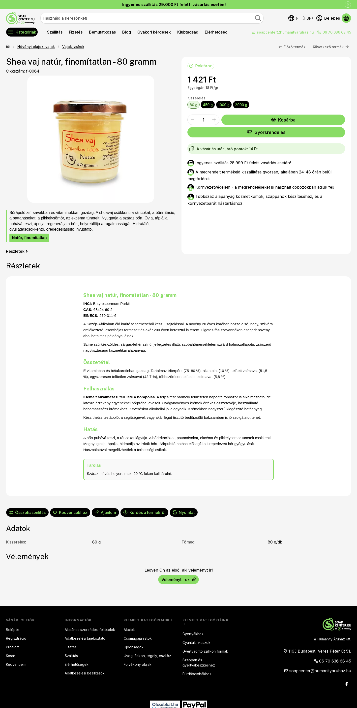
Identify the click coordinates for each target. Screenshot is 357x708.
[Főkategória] (8, 46)
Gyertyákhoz (193, 634)
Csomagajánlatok (138, 638)
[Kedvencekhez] (70, 512)
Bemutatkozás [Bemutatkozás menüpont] (102, 32)
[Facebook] (346, 684)
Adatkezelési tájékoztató (85, 638)
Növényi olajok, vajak (36, 46)
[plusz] (214, 119)
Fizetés (71, 647)
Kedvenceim (16, 664)
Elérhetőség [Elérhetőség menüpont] (216, 32)
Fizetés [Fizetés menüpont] (76, 32)
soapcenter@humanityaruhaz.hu (285, 32)
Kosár (10, 656)
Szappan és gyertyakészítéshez (198, 662)
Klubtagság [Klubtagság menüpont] (187, 32)
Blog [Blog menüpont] (126, 32)
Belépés (13, 629)
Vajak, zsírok (73, 46)
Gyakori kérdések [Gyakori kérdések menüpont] (154, 32)
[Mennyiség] (203, 119)
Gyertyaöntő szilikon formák (205, 651)
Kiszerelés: (197, 98)
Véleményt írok (178, 579)
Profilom (12, 647)
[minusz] (192, 119)
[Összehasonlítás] (27, 512)
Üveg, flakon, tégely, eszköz (147, 656)
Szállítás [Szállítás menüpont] (54, 32)
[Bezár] (348, 4)
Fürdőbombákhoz (196, 674)
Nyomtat (184, 512)
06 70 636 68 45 (337, 32)
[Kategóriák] (22, 32)
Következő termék (331, 47)
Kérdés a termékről (144, 512)
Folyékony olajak (137, 664)
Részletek (17, 251)
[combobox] (152, 18)
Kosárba (283, 120)
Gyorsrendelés (266, 132)
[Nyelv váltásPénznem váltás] (301, 18)
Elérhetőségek (77, 664)
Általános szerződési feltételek (90, 629)
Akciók (129, 629)
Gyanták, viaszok (196, 642)
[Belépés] (328, 18)
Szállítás (71, 656)
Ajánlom (105, 512)
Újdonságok (134, 647)
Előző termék (291, 47)
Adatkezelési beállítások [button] (85, 673)
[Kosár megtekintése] (346, 18)
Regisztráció (16, 638)
